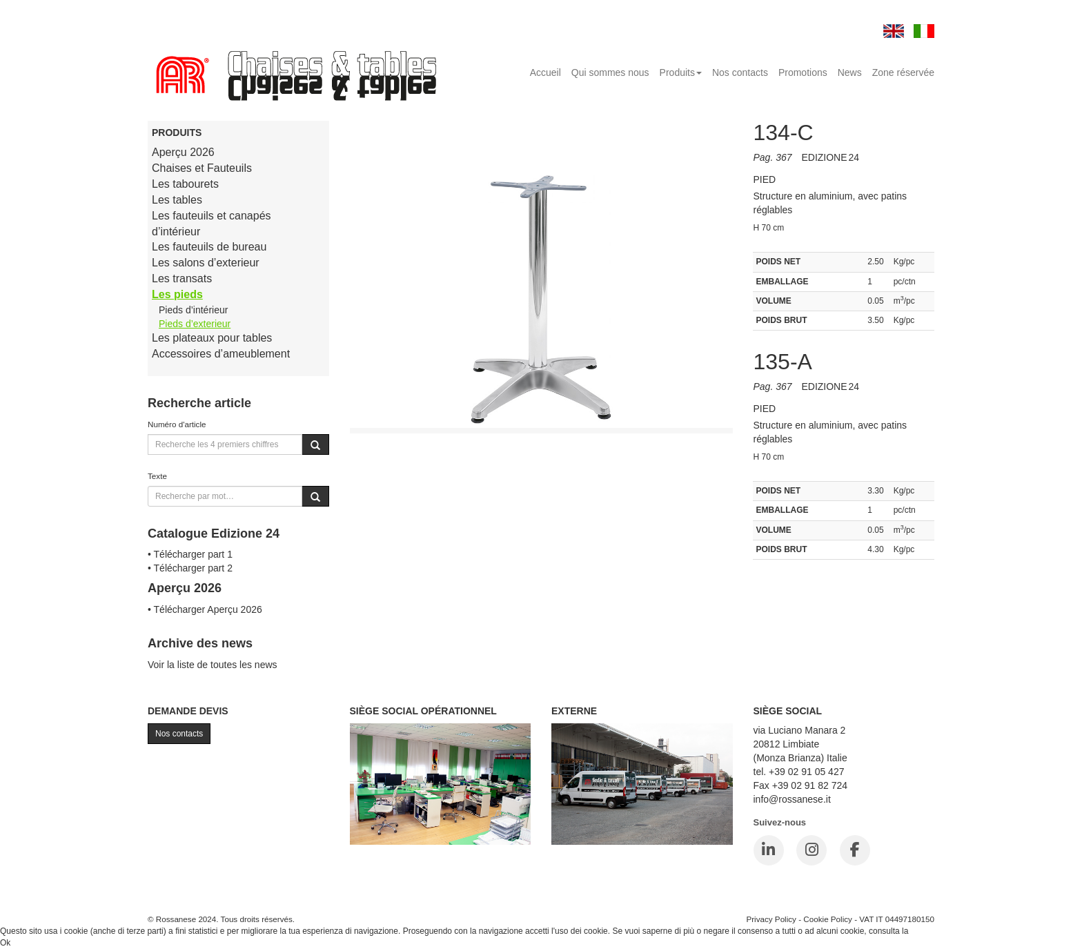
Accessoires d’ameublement (221, 354)
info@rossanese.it (792, 799)
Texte (157, 475)
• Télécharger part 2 (190, 568)
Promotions (802, 72)
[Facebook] (855, 850)
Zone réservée (903, 72)
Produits (681, 72)
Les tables (177, 200)
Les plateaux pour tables (212, 338)
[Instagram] (811, 850)
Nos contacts (740, 72)
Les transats (182, 278)
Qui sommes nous (610, 72)
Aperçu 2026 (183, 152)
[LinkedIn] (769, 850)
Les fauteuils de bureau (209, 247)
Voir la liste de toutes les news (212, 664)
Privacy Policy (771, 918)
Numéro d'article (177, 424)
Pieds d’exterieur (194, 323)
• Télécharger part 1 (190, 554)
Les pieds (177, 294)
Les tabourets (185, 184)
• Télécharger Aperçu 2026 (205, 609)
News (850, 72)
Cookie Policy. (937, 931)
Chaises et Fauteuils (202, 168)
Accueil (545, 72)
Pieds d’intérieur (193, 309)
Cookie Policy (827, 918)
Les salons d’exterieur (205, 262)
